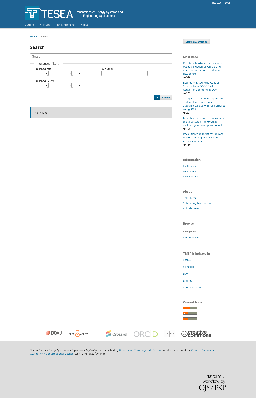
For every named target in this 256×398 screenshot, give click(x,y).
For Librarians (190, 176)
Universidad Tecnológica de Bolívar (140, 350)
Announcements (65, 24)
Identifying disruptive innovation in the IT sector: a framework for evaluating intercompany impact (204, 121)
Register (216, 2)
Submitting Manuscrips (197, 203)
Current (29, 24)
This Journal (190, 197)
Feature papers (191, 237)
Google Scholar (192, 287)
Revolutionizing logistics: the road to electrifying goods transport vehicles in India (203, 137)
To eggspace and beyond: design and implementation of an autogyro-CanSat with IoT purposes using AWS (204, 104)
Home (33, 36)
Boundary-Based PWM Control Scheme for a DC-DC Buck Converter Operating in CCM (201, 86)
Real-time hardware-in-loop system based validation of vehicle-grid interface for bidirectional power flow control (204, 68)
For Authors (189, 171)
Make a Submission (197, 41)
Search (166, 97)
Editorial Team (191, 208)
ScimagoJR (189, 266)
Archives (45, 24)
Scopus (187, 259)
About (85, 24)
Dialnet (187, 280)
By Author (107, 69)
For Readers (189, 166)
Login (228, 2)
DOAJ (186, 273)
